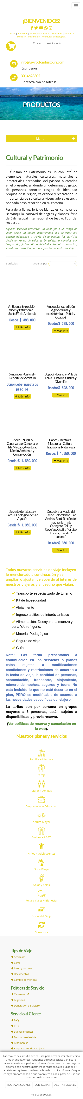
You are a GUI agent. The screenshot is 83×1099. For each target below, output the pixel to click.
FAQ (15, 1020)
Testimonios (19, 1043)
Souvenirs (57, 33)
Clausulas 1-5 (20, 994)
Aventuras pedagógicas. (54, 36)
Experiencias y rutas (39, 33)
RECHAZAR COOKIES (18, 1084)
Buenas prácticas (22, 1031)
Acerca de (18, 957)
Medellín (21, 36)
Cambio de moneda (24, 979)
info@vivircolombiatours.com (42, 62)
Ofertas (11, 33)
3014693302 (30, 76)
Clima (15, 962)
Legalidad (18, 1000)
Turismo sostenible (23, 1037)
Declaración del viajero (25, 1005)
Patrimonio (34, 36)
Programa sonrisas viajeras (28, 1048)
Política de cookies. (41, 1094)
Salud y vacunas (21, 968)
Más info (22, 327)
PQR (15, 1026)
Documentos (20, 974)
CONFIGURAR (42, 1084)
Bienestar (22, 33)
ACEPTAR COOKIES (65, 1084)
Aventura (69, 33)
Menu (55, 138)
